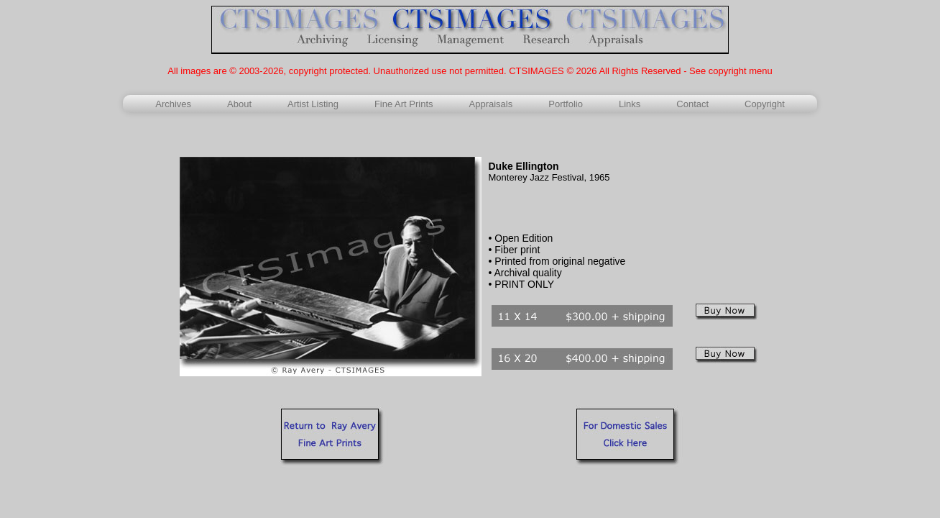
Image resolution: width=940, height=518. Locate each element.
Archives (173, 104)
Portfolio (565, 104)
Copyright (765, 104)
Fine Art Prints (403, 104)
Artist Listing (312, 104)
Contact (692, 104)
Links (629, 104)
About (239, 104)
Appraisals (491, 104)
